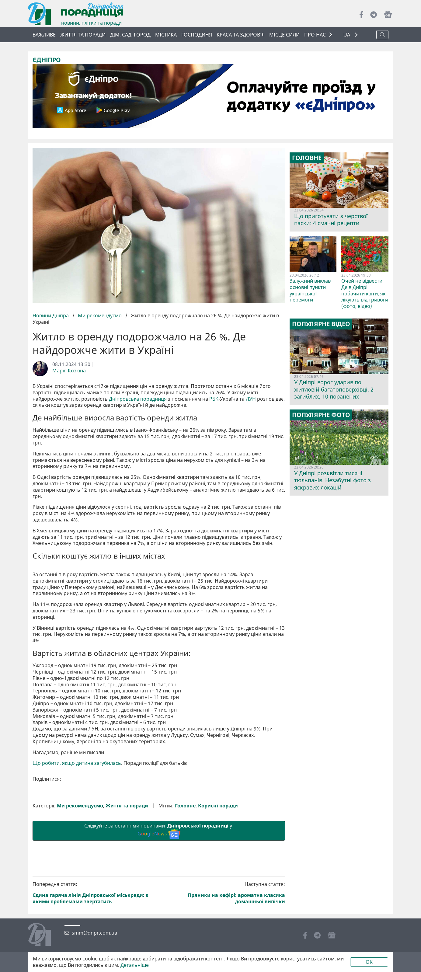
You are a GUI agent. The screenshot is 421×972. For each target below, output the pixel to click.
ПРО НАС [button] (315, 34)
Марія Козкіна (69, 371)
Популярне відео (321, 324)
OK (369, 962)
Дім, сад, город (130, 34)
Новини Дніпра (51, 315)
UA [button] (347, 35)
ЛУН (251, 399)
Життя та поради (83, 34)
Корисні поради (218, 908)
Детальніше (134, 965)
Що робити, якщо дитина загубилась (77, 865)
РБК (213, 399)
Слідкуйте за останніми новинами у (158, 933)
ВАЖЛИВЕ (44, 34)
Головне (185, 908)
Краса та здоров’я (241, 34)
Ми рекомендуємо (100, 315)
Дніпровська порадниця (138, 399)
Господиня (196, 34)
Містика (166, 34)
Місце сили (284, 34)
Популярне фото (321, 415)
